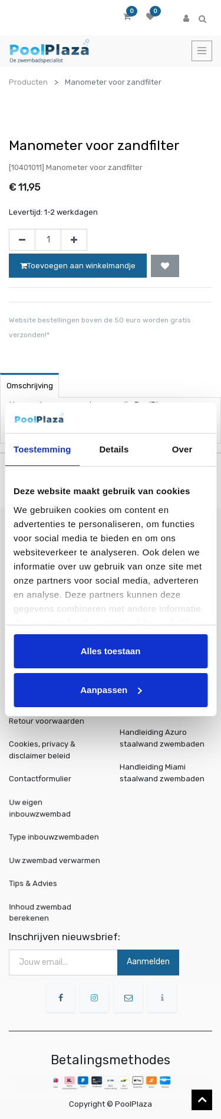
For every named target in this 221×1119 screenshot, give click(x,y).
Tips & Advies (36, 882)
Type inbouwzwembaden (54, 836)
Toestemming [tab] (42, 449)
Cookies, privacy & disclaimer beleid (42, 750)
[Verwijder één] (22, 240)
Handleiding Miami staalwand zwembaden (162, 772)
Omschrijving (29, 385)
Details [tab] (113, 449)
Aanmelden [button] (148, 962)
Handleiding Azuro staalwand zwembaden (162, 738)
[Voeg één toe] (74, 240)
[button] (165, 266)
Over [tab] (182, 449)
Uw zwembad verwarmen (55, 859)
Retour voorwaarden (46, 721)
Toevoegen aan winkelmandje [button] (78, 265)
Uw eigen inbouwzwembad (42, 808)
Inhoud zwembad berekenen (42, 911)
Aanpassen (110, 690)
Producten (28, 82)
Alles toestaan (111, 651)
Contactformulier (40, 778)
